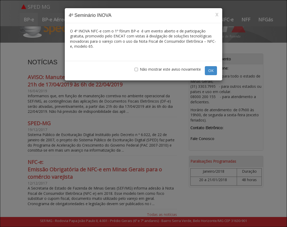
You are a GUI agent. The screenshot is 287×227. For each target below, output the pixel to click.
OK (211, 70)
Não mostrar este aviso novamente (168, 69)
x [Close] (216, 14)
